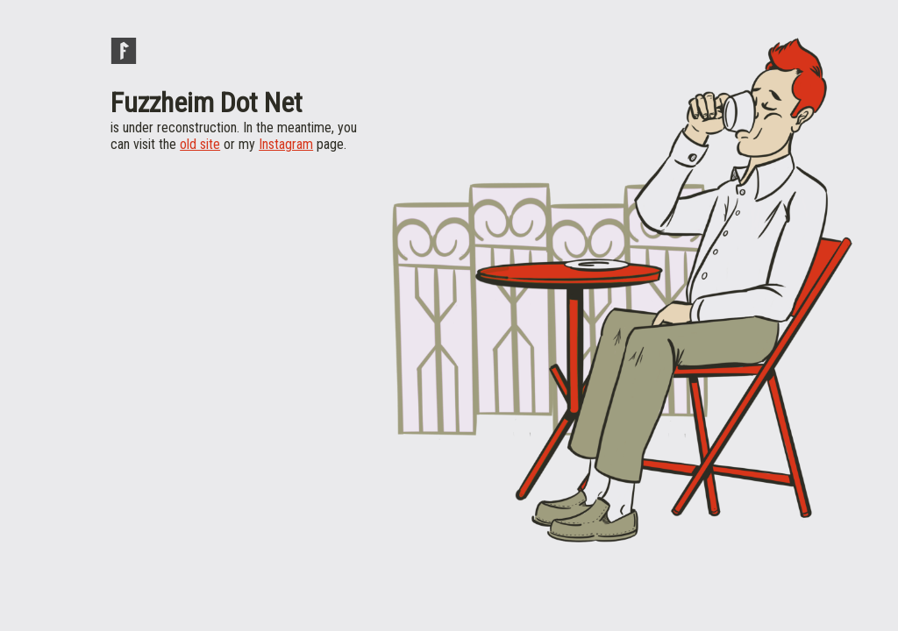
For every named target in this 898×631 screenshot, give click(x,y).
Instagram (286, 144)
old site (200, 144)
